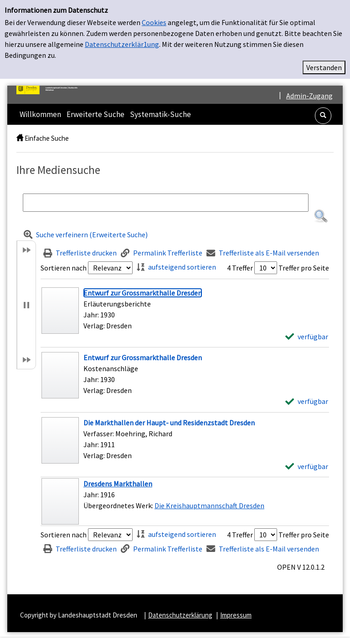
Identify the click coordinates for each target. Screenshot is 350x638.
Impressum (236, 615)
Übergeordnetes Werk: (118, 505)
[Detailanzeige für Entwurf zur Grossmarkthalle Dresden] (142, 292)
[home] (19, 138)
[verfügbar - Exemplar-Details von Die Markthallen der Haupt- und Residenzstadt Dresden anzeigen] (306, 466)
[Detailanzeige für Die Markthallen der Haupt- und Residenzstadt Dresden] (169, 422)
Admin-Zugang (309, 95)
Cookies (154, 22)
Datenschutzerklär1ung (122, 44)
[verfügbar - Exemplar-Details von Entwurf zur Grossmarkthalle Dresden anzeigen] (306, 336)
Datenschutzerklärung (180, 615)
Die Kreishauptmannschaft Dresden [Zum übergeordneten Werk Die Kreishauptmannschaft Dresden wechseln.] (209, 505)
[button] (323, 115)
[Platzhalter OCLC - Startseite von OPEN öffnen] (50, 90)
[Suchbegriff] (166, 203)
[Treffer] (185, 501)
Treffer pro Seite (303, 267)
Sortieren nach (64, 267)
